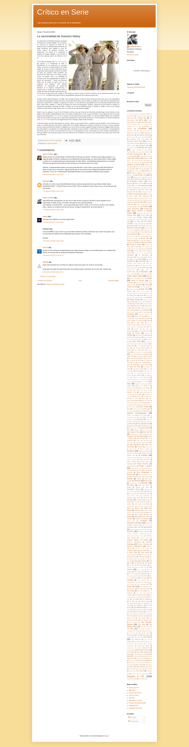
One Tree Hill (147, 432)
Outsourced (146, 440)
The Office (130, 611)
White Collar (139, 664)
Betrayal (141, 168)
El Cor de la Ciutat (141, 253)
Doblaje (150, 236)
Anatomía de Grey (144, 147)
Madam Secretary (140, 384)
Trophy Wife (137, 637)
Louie (148, 377)
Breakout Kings (140, 187)
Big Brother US (140, 175)
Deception (146, 230)
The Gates (136, 582)
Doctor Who (145, 238)
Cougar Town (131, 215)
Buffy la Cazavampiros (136, 194)
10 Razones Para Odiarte (143, 116)
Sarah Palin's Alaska (133, 495)
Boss (135, 185)
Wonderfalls (132, 669)
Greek (141, 295)
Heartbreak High (145, 308)
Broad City (149, 187)
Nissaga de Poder (132, 426)
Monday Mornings (137, 409)
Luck (148, 379)
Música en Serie (140, 415)
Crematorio (130, 217)
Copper (148, 213)
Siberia (141, 512)
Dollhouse (130, 240)
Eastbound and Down (133, 249)
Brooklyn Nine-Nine (133, 192)
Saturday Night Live (133, 497)
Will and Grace (147, 666)
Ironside (146, 324)
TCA (151, 550)
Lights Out (130, 356)
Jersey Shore (131, 331)
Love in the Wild (139, 379)
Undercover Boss (132, 648)
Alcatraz (131, 135)
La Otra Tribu (135, 341)
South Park (131, 520)
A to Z (142, 124)
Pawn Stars (133, 449)
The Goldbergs (141, 584)
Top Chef (132, 633)
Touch (138, 635)
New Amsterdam (147, 421)
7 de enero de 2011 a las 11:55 (53, 174)
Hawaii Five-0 (137, 306)
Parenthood (137, 445)
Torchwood (130, 635)
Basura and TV (134, 688)
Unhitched (129, 650)
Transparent (146, 635)
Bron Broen (145, 189)
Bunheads (149, 194)
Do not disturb (142, 236)
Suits (138, 527)
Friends (149, 276)
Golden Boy (132, 289)
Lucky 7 (129, 381)
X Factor (141, 671)
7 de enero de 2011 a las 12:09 (53, 210)
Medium (139, 394)
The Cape (131, 565)
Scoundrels (136, 502)
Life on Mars (133, 354)
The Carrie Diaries (141, 565)
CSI (128, 221)
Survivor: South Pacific (142, 548)
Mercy (143, 398)
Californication (131, 198)
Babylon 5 (147, 158)
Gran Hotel (149, 293)
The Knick (140, 591)
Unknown (46, 181)
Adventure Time (131, 131)
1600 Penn (130, 118)
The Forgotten (142, 580)
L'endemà (149, 339)
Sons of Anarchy (142, 519)
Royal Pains (140, 491)
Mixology (149, 405)
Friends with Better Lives (137, 278)
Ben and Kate (146, 166)
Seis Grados (138, 504)
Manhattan (130, 388)
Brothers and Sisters (146, 192)
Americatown (130, 147)
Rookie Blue (130, 491)
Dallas (150, 223)
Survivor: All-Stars (144, 531)
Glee (146, 285)
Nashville (140, 419)
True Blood (147, 637)
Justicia (147, 333)
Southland (143, 521)
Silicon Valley (139, 514)
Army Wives (145, 152)
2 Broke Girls (141, 118)
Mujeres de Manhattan (143, 411)
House (129, 316)
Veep (148, 652)
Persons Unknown (132, 453)
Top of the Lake (143, 633)
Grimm (148, 295)
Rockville (147, 489)
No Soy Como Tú (134, 428)
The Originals (140, 611)
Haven (129, 306)
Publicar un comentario (48, 276)
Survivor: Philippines (143, 544)
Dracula (147, 244)
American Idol (143, 145)
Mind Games (130, 402)
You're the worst (132, 678)
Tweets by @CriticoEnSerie (136, 87)
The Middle (135, 599)
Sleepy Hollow (145, 516)
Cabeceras (145, 196)
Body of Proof (138, 183)
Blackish (139, 179)
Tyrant (136, 641)
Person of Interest (144, 451)
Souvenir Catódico (134, 523)
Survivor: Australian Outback (135, 533)
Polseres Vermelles (144, 457)
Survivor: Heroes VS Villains (137, 540)
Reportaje (137, 481)
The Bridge (148, 563)
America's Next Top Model (139, 139)
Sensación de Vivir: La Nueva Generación (138, 506)
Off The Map (146, 430)
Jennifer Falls (138, 329)
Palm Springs (143, 442)
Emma (134, 259)
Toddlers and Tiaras (146, 631)
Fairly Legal (136, 267)
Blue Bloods (148, 179)
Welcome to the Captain (136, 662)
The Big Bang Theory (138, 561)
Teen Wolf (133, 552)
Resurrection (133, 483)
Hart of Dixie (136, 303)
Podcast (144, 455)
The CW (149, 571)
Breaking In (130, 187)
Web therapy (141, 660)
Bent (128, 168)
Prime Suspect (132, 461)
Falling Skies (146, 267)
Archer (137, 152)
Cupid (139, 223)
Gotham (129, 291)
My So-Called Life (143, 417)
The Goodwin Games (146, 586)
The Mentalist (137, 597)
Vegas (129, 654)
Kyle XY (141, 339)
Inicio (80, 280)
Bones (148, 183)
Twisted (129, 641)
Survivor (130, 531)
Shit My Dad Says (132, 512)
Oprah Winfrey (146, 434)
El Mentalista (143, 255)
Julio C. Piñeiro (48, 154)
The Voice (141, 624)
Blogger (106, 736)
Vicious (135, 656)
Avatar (148, 156)
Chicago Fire (136, 206)
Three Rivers (135, 631)
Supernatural (147, 527)
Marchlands (130, 390)
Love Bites (130, 379)
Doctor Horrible (133, 238)
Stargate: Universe (133, 525)
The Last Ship (141, 593)
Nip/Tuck (147, 424)
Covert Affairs (145, 215)
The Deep (132, 573)
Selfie (147, 504)
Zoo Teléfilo (142, 678)
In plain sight (139, 322)
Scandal (129, 500)
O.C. (128, 430)
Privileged (130, 464)
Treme (129, 637)
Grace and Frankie (143, 291)
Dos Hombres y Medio (144, 242)
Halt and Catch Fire (132, 297)
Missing (135, 405)
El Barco (136, 251)
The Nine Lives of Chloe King (141, 609)
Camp (133, 200)
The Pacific (149, 611)
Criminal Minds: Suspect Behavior (136, 219)
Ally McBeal (146, 135)
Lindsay (138, 356)
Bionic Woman (138, 177)
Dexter (135, 234)
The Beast (139, 559)
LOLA (148, 369)
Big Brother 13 (133, 173)
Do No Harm (132, 236)
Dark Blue (147, 228)
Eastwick (143, 249)
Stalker (148, 523)
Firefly (147, 270)
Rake (145, 470)
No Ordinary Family (146, 426)
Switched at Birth (141, 550)
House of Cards (139, 316)
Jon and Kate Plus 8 (143, 331)
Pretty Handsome (131, 459)
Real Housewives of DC (145, 474)
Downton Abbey (52, 143)
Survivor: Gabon (144, 538)
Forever (129, 274)
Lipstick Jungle (147, 356)
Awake (129, 158)
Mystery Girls (130, 419)
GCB (137, 282)
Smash (129, 519)
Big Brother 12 (147, 171)
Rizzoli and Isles (142, 487)
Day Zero (132, 698)
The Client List (142, 567)
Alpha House (141, 137)
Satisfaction (146, 495)
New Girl (132, 424)
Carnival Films (41, 95)
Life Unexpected (145, 354)
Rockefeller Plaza (133, 489)
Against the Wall (144, 131)
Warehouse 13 (147, 658)
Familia (129, 270)
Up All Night (130, 652)
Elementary (130, 257)
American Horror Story (134, 141)
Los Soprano (138, 375)
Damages (132, 225)
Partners (140, 447)
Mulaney (129, 415)
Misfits (60, 116)
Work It (140, 669)
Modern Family (143, 407)
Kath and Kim (140, 335)
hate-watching (146, 303)
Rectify (139, 478)
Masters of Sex (131, 392)
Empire (148, 259)
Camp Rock (140, 200)
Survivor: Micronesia (134, 542)
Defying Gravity (139, 232)
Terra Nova (145, 552)
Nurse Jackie (145, 428)
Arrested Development (135, 154)
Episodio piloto (134, 705)
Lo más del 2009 (134, 358)
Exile (147, 263)
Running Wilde (133, 493)
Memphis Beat (148, 396)
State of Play (146, 525)
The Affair (144, 554)
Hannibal (149, 297)
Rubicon (149, 491)
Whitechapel (148, 664)
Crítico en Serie (63, 12)
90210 (141, 120)
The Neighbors (138, 605)
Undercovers (145, 648)
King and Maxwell (132, 339)
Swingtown (130, 550)
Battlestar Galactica (133, 164)
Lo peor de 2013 (138, 369)
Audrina (142, 156)
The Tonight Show (146, 620)
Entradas (132, 717)
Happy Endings (134, 299)
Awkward (137, 158)
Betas (134, 168)
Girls (139, 285)
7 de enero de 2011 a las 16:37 (53, 255)
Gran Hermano (139, 293)
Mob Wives (132, 406)
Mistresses (142, 405)
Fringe (149, 278)
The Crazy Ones (139, 571)
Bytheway (132, 690)
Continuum (140, 213)
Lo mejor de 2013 (135, 360)
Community (148, 209)
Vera (142, 654)
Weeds (150, 660)
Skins (54, 116)
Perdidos (130, 451)
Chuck (145, 206)
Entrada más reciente (45, 280)
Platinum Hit (145, 453)
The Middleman (147, 599)
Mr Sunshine (130, 411)
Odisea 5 (137, 430)
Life (151, 352)
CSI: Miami (137, 221)
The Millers (132, 601)
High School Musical (133, 312)
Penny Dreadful (144, 449)
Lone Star (130, 371)
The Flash (144, 578)
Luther (136, 381)
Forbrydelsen (143, 272)
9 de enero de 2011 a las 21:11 (53, 272)
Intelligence (139, 324)
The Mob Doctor (132, 603)
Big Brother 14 (144, 173)
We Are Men (132, 660)
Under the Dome (143, 646)
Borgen (129, 185)
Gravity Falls (133, 295)
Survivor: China (138, 536)
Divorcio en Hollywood (146, 234)
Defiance (129, 232)
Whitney (131, 666)
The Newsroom (139, 607)
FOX (135, 274)
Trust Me (146, 639)
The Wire (130, 629)
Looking (138, 371)
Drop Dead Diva (132, 246)
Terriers (129, 554)
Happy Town (146, 299)
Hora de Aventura (144, 314)
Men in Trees (133, 398)
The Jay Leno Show (143, 588)
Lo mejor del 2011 (133, 367)
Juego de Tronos (133, 333)
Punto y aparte (145, 466)
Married (138, 390)
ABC (148, 124)
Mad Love (143, 381)
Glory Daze (143, 287)
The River (130, 616)
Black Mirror (130, 179)
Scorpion (139, 500)
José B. (45, 247)
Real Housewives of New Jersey (139, 476)
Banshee (136, 162)
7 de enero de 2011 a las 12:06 (53, 191)
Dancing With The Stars (144, 225)
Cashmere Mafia (132, 202)
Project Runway (142, 464)
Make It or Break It (142, 386)
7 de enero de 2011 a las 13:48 (53, 241)
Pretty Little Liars (144, 459)
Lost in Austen (140, 377)
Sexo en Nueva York (135, 508)
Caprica (148, 200)
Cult (134, 223)
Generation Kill (146, 282)
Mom (128, 409)
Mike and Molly (146, 400)
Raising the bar (137, 470)
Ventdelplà (136, 654)
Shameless (137, 510)
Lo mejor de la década (140, 362)
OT (149, 438)
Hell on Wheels (131, 310)
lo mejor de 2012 (147, 358)
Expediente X (131, 265)
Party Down (148, 447)
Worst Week (132, 671)
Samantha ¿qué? (144, 493)
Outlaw (138, 440)
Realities (130, 479)
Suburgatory (130, 527)
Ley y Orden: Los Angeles (140, 352)
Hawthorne (134, 308)
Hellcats (140, 310)
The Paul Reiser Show (135, 614)
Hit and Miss (145, 312)
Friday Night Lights (134, 276)
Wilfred (138, 666)
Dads (144, 223)
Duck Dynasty (145, 246)
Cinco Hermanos (133, 209)
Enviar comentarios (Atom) (55, 284)
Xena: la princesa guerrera (139, 674)
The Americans (142, 556)
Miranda (138, 402)
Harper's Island (141, 301)
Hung (128, 322)
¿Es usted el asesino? (133, 114)
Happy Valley (131, 301)
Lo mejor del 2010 (144, 364)
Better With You (136, 171)
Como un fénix (133, 695)
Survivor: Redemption (134, 546)
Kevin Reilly (147, 337)
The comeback (142, 569)
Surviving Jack (134, 529)
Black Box (147, 177)
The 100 (136, 554)
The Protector (146, 614)
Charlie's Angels (140, 204)
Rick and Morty (143, 485)
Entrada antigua (113, 280)
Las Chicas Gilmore (139, 348)
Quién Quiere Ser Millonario (138, 468)
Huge (148, 320)
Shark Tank (147, 510)
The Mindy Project (144, 601)
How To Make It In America (135, 320)
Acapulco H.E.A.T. (132, 126)
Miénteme (136, 400)
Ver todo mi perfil (132, 55)
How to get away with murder (141, 318)
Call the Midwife (141, 198)
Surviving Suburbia (145, 529)
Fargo (138, 270)
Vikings (139, 658)
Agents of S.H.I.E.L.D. (133, 133)
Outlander (130, 440)
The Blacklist (138, 563)
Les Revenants (139, 350)
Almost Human (131, 137)
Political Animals (131, 457)
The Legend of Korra (141, 595)
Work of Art (148, 669)
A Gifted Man (145, 122)
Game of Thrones (137, 280)
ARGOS (45, 262)
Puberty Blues (131, 466)
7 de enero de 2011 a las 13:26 (53, 222)
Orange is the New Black (135, 436)
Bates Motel (145, 162)
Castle (142, 202)
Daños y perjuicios (135, 228)
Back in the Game (132, 160)
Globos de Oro (132, 287)
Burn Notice (134, 196)
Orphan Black (141, 438)
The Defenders (142, 573)
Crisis (148, 219)
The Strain (142, 618)
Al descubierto (147, 133)
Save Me (146, 497)
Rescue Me (148, 481)
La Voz (139, 345)
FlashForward (131, 271)
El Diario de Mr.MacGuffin (137, 703)
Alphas (150, 137)
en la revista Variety (61, 61)
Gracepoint (130, 293)
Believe (138, 166)
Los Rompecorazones (140, 373)
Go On (150, 287)
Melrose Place (136, 396)
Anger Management (137, 150)
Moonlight (147, 409)
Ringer (129, 487)
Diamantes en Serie (135, 700)
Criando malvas (142, 217)
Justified (129, 335)
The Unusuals (134, 622)
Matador (141, 392)
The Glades (144, 582)
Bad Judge (144, 160)
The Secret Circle (141, 616)
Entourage (142, 261)
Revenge (144, 483)
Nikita (139, 423)
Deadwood (137, 230)
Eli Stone (138, 257)
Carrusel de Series (135, 693)
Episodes (139, 263)
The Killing (130, 591)
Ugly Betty (143, 641)
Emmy (140, 259)
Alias (138, 135)
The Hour (132, 588)
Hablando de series (135, 708)
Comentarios (133, 721)
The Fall (135, 578)
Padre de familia (131, 442)
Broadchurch (133, 189)
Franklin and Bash (145, 274)
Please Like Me (132, 455)
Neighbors (138, 421)
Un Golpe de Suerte (137, 643)
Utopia (139, 652)
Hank (142, 297)
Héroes (147, 310)
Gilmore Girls (131, 284)
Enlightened (131, 261)
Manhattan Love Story (143, 388)
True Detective (136, 639)
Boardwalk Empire (136, 181)
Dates (128, 230)
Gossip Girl (44, 119)
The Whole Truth (145, 626)
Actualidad (142, 129)
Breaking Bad (144, 185)
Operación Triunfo (135, 434)
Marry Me (146, 390)
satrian (45, 216)
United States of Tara (142, 650)
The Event (144, 576)
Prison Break (145, 461)
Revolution (130, 485)
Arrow (134, 156)
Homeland (130, 314)
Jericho (147, 329)
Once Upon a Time (133, 432)
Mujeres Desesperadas (137, 413)
